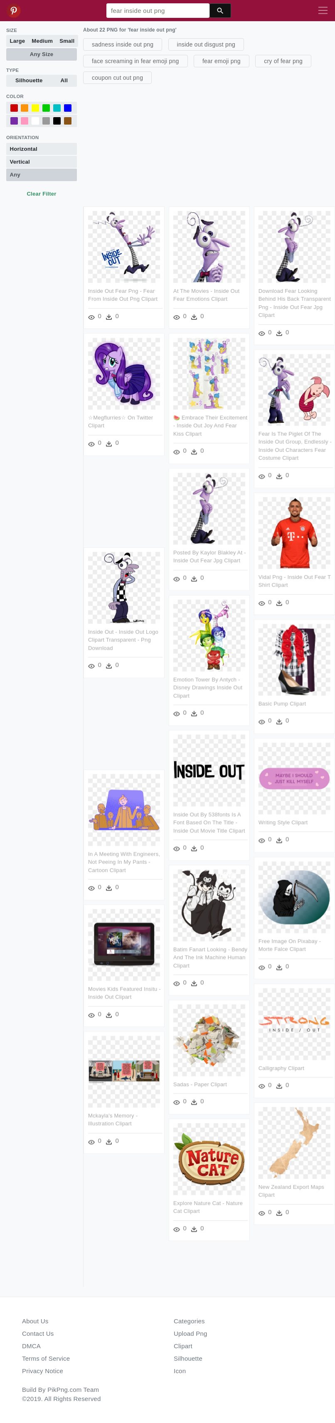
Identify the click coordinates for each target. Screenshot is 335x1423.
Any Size (41, 54)
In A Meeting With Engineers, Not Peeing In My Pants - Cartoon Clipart (124, 861)
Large (17, 41)
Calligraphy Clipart (281, 1067)
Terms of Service (46, 1358)
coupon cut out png (117, 77)
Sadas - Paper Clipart (200, 1083)
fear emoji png (221, 61)
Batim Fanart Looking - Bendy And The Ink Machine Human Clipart (210, 956)
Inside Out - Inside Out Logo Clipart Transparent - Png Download (123, 639)
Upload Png (190, 1333)
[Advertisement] (208, 144)
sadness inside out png (122, 44)
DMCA (31, 1345)
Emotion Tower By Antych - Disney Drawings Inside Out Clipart (207, 687)
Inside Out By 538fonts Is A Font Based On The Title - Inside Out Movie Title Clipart (209, 822)
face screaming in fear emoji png (135, 61)
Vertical (20, 162)
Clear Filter (41, 194)
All (64, 80)
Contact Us (38, 1333)
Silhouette (29, 80)
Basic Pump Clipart (282, 703)
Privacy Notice (42, 1370)
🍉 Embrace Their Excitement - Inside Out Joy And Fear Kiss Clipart (210, 426)
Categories (189, 1321)
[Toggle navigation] (323, 10)
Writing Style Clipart (283, 822)
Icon (180, 1370)
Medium (42, 41)
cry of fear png (283, 61)
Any (15, 175)
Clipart (183, 1345)
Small (66, 41)
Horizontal (23, 149)
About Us (35, 1321)
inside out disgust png (206, 44)
